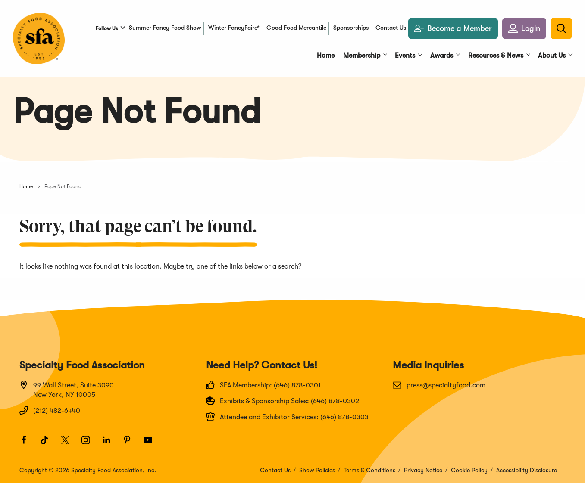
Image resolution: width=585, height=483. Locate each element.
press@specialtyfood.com (439, 385)
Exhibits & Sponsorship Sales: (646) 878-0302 (282, 400)
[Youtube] (152, 444)
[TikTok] (48, 444)
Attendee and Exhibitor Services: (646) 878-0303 (287, 416)
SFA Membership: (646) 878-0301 (263, 385)
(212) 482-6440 (49, 410)
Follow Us (107, 28)
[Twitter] (69, 444)
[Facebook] (27, 444)
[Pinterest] (131, 444)
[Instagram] (89, 444)
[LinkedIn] (110, 444)
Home (26, 186)
